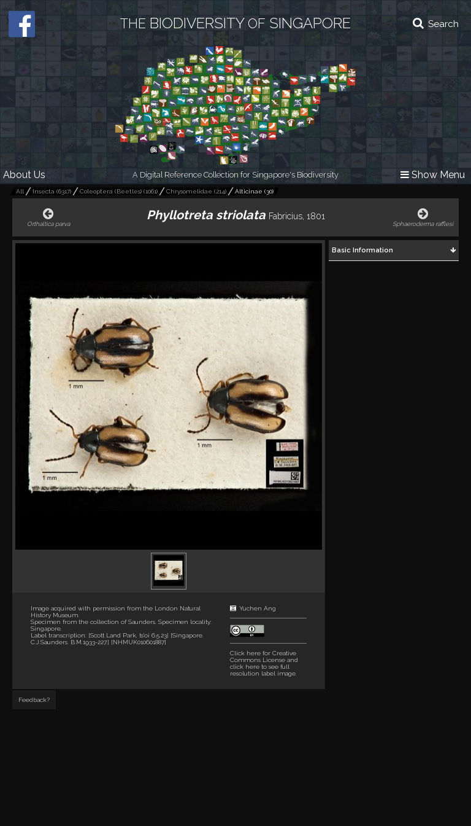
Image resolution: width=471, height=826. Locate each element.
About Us (24, 175)
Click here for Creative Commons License (263, 656)
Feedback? (34, 699)
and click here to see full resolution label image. (264, 663)
